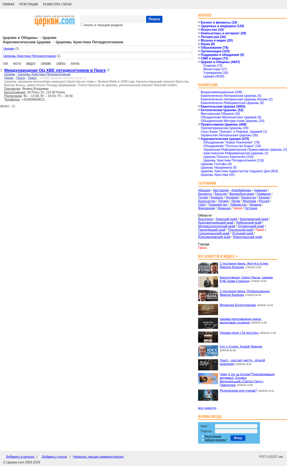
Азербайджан (241, 190)
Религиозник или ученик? (238, 390)
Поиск (154, 19)
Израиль (217, 197)
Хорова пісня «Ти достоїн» (239, 332)
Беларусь (205, 194)
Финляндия (206, 208)
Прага (20, 78)
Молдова (249, 201)
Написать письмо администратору (98, 456)
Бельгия (221, 194)
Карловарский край (254, 219)
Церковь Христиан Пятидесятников (29, 56)
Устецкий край (242, 233)
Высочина (205, 219)
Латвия (223, 201)
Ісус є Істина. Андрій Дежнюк (241, 346)
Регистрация (28, 4)
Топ (5, 63)
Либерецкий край (248, 222)
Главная (8, 4)
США (201, 204)
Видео (30, 63)
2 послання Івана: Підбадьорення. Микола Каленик (245, 293)
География (207, 183)
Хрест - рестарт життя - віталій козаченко (242, 362)
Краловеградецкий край (215, 222)
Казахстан (248, 197)
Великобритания (241, 194)
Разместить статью (57, 4)
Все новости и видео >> (218, 256)
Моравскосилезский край (216, 226)
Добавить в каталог (20, 456)
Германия (264, 194)
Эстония (251, 208)
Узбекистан (238, 204)
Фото (17, 63)
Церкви (8, 48)
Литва (235, 201)
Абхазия (204, 190)
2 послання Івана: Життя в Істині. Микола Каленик (244, 265)
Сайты (61, 63)
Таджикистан (217, 204)
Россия (264, 201)
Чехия (8, 78)
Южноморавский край (214, 237)
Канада (264, 197)
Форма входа (210, 416)
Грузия (203, 197)
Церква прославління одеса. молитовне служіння (241, 320)
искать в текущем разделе (102, 25)
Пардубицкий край (211, 230)
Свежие (46, 63)
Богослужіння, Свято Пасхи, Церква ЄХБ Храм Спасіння (246, 279)
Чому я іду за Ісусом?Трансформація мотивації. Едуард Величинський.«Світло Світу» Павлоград (247, 379)
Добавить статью (54, 456)
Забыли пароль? (215, 439)
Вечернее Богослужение (238, 305)
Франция (224, 208)
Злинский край (226, 219)
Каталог (205, 15)
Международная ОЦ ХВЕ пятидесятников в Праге (55, 70)
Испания (232, 197)
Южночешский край (247, 237)
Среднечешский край (213, 233)
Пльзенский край (240, 230)
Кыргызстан (206, 201)
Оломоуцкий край (251, 226)
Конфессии (207, 84)
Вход (238, 438)
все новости (207, 408)
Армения (260, 190)
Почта (75, 63)
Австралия (221, 190)
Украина (255, 204)
